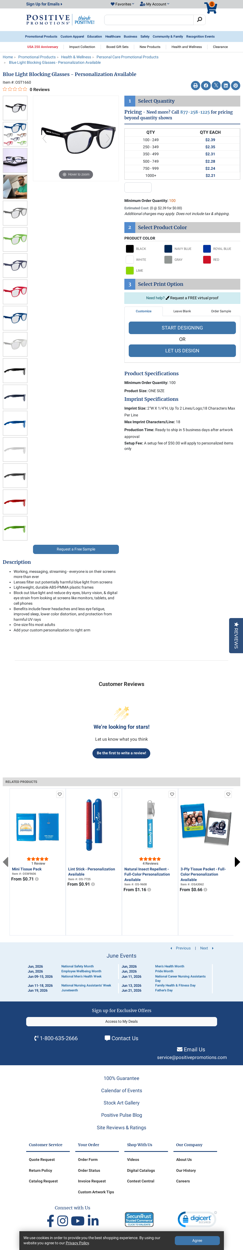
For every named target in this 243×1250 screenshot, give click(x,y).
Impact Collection (82, 47)
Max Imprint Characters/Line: (149, 422)
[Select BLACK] (143, 248)
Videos (133, 1159)
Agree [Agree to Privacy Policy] (197, 1240)
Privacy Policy (77, 1243)
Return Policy (40, 1170)
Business (130, 36)
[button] (122, 4)
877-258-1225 (195, 112)
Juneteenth (69, 990)
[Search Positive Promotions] (149, 20)
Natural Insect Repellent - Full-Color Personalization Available (147, 874)
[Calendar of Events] (121, 973)
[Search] (199, 20)
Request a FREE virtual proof (192, 298)
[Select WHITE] (143, 259)
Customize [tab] (143, 311)
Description (17, 562)
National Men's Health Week (81, 976)
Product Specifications (151, 373)
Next (237, 861)
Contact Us (125, 1038)
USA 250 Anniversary (42, 47)
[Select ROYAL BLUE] (221, 248)
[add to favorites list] (59, 794)
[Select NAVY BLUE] (182, 248)
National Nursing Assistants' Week (86, 985)
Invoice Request (92, 1181)
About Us (184, 1159)
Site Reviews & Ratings (121, 1127)
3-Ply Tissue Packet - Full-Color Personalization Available (203, 874)
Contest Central (140, 1181)
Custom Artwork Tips (96, 1192)
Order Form (88, 1159)
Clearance (220, 47)
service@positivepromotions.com (192, 1057)
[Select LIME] (143, 270)
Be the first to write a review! (121, 753)
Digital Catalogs (141, 1170)
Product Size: (136, 391)
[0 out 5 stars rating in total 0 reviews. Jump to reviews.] (26, 89)
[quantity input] (138, 187)
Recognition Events (200, 36)
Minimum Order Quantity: (150, 200)
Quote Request (42, 1159)
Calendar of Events (121, 1090)
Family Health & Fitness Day (175, 985)
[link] (197, 1220)
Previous (5, 861)
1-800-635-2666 (59, 1038)
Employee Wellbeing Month (81, 971)
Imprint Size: (135, 408)
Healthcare (113, 36)
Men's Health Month (169, 966)
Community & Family (168, 36)
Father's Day (164, 990)
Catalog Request (43, 1181)
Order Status (89, 1170)
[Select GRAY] (182, 259)
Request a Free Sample (76, 549)
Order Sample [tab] (221, 311)
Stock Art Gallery (122, 1103)
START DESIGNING (182, 328)
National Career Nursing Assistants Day (180, 978)
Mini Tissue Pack (26, 869)
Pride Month (164, 971)
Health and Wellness (187, 47)
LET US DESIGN (182, 350)
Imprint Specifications (151, 399)
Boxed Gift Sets (117, 47)
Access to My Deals (121, 1021)
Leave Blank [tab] (182, 311)
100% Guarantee (121, 1078)
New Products (150, 47)
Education (94, 36)
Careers (183, 1181)
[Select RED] (221, 259)
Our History (186, 1170)
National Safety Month (77, 966)
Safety (144, 36)
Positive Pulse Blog (121, 1115)
